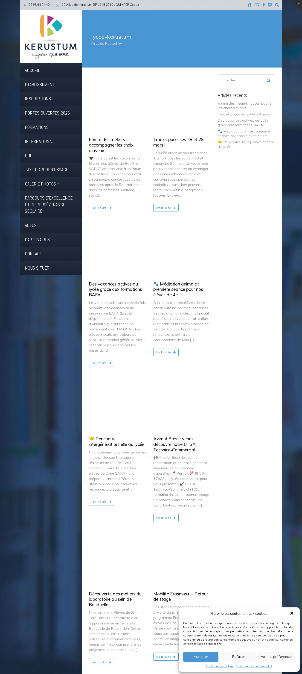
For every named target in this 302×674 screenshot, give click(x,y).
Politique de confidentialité (254, 666)
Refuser (238, 656)
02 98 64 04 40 (233, 598)
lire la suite (101, 154)
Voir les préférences (277, 656)
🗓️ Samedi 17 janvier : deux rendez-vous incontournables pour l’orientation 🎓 (181, 478)
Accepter (201, 656)
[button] (292, 613)
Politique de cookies (220, 666)
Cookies (126, 655)
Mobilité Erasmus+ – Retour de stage (180, 384)
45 (145, 566)
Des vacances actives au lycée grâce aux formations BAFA (115, 183)
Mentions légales (103, 655)
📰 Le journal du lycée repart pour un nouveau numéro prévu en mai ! (117, 478)
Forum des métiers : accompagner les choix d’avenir (111, 92)
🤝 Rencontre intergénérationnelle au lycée (116, 282)
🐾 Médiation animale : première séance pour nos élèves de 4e (178, 183)
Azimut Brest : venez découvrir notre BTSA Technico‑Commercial (174, 285)
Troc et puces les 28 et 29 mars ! (178, 89)
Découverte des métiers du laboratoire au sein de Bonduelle (115, 387)
